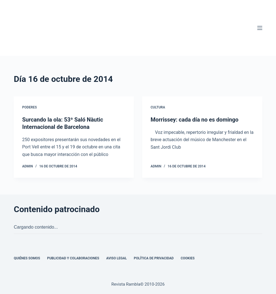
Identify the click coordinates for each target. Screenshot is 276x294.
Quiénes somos (27, 258)
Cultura (158, 107)
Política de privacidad (154, 258)
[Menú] (259, 27)
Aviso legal (116, 258)
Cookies (188, 258)
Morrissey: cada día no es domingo (194, 119)
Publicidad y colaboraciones (73, 258)
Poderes (29, 107)
